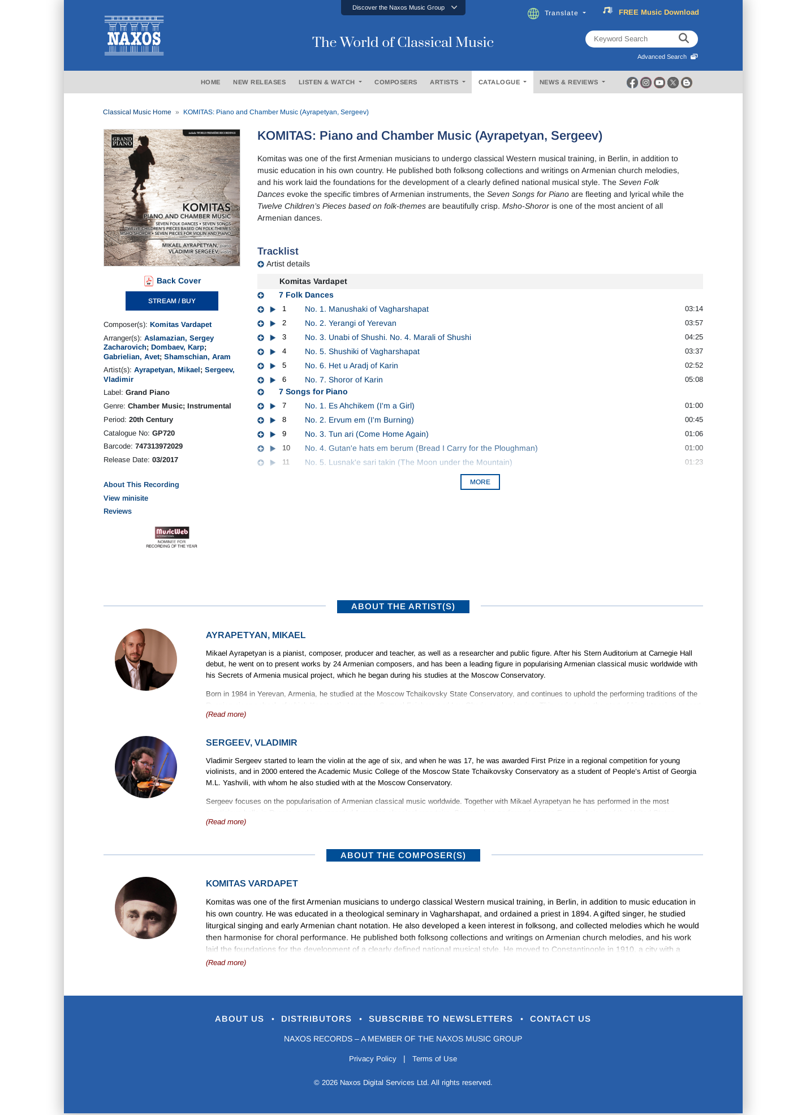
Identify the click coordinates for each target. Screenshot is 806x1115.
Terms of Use (436, 1060)
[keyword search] (684, 39)
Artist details (288, 263)
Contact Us (577, 1019)
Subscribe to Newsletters (447, 1019)
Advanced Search (667, 56)
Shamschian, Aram (197, 356)
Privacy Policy (370, 1060)
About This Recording (141, 484)
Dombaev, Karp (177, 347)
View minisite (126, 498)
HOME (211, 82)
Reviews (118, 511)
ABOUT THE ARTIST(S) (403, 606)
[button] (403, 7)
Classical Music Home (137, 112)
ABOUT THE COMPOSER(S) (403, 855)
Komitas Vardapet (181, 324)
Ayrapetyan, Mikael (167, 369)
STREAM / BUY (172, 301)
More (480, 482)
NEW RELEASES (259, 82)
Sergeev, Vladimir (252, 742)
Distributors (309, 1019)
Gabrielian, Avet (132, 356)
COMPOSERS (395, 82)
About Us (223, 1019)
